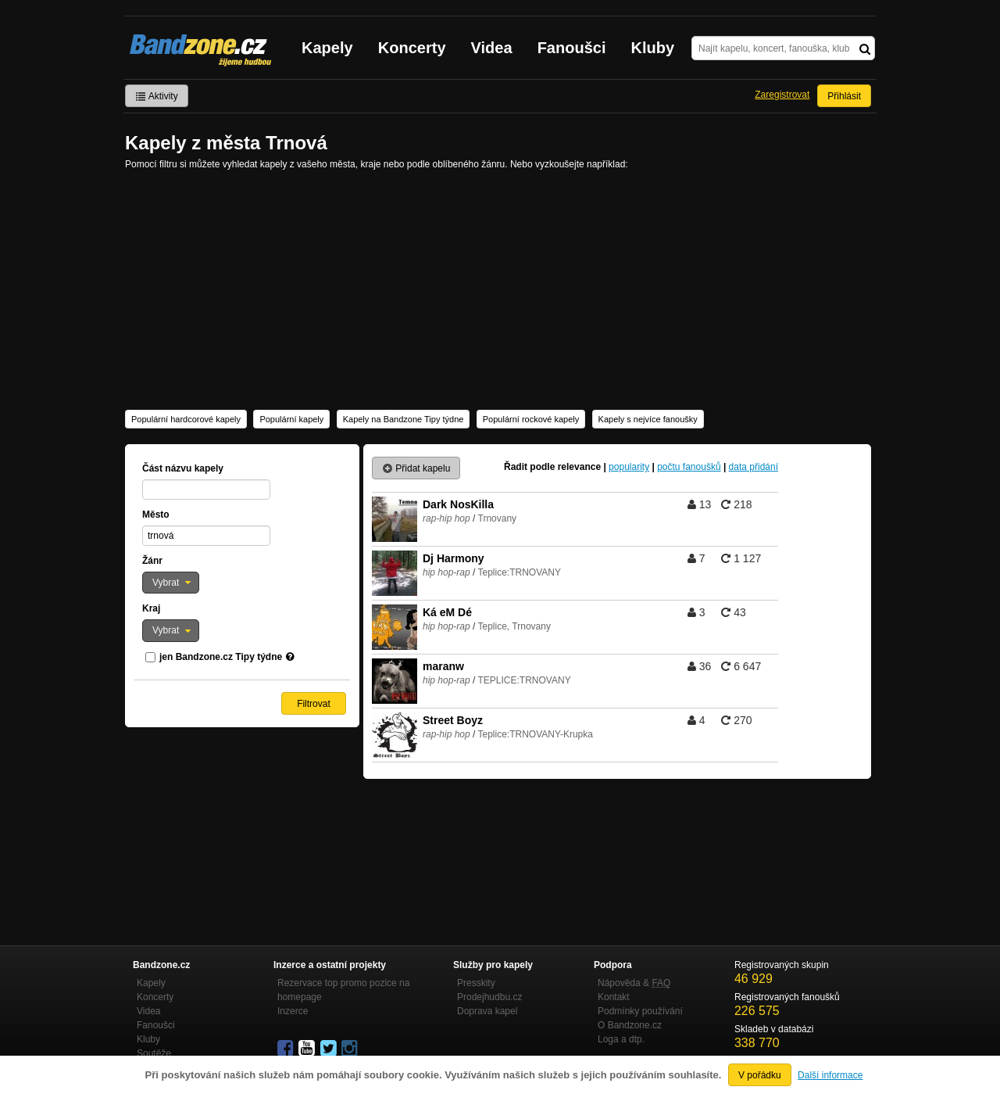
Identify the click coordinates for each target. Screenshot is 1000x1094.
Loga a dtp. (621, 1039)
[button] (170, 583)
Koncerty (412, 47)
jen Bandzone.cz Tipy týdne (220, 656)
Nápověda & (634, 982)
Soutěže (154, 1053)
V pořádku (759, 1075)
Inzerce (292, 1011)
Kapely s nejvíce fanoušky (648, 419)
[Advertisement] (500, 288)
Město (156, 514)
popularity (629, 466)
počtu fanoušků (688, 466)
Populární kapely (291, 419)
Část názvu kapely (182, 468)
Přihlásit (844, 96)
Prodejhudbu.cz (489, 997)
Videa (491, 47)
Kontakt (614, 997)
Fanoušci (572, 47)
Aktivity (156, 96)
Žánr (152, 560)
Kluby (653, 47)
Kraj (151, 608)
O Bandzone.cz (630, 1025)
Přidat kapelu (416, 468)
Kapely (327, 47)
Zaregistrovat (782, 94)
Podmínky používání (640, 1011)
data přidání (753, 466)
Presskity (476, 982)
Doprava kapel (487, 1011)
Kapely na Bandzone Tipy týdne (403, 419)
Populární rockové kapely (531, 419)
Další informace (830, 1075)
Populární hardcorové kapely (186, 419)
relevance (579, 466)
